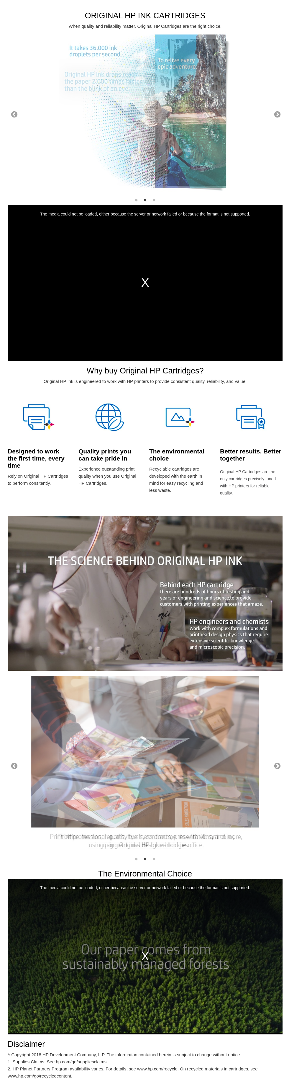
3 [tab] (154, 200)
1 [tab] (136, 200)
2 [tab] (145, 200)
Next (277, 114)
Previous (14, 114)
